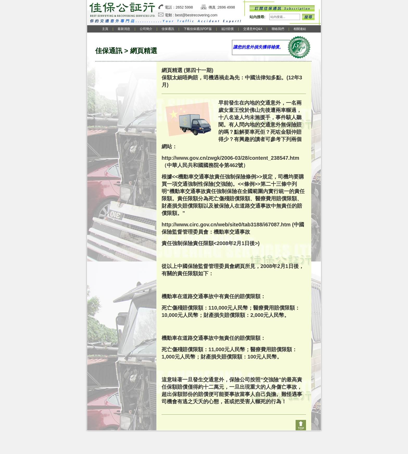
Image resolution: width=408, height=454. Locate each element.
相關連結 (300, 29)
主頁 (105, 29)
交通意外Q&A (253, 29)
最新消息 (124, 29)
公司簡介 (146, 29)
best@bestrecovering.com (196, 15)
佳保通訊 (168, 29)
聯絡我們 (278, 29)
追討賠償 (227, 29)
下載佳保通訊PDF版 (198, 29)
